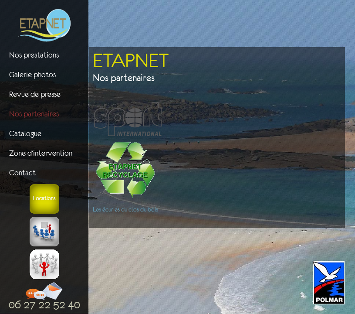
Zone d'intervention (40, 153)
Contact (22, 172)
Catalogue (25, 133)
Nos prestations (34, 55)
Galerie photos (32, 74)
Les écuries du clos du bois (125, 209)
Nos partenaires (34, 113)
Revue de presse (35, 94)
